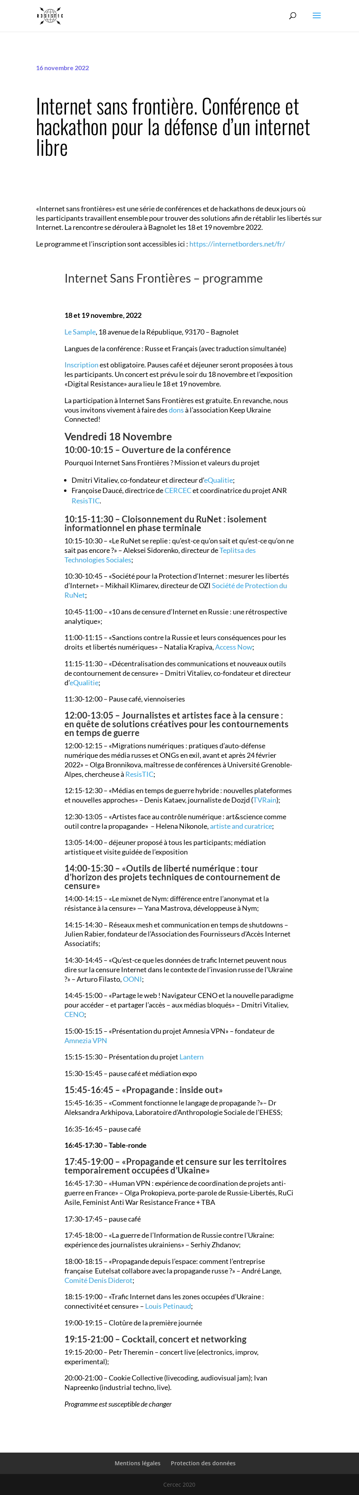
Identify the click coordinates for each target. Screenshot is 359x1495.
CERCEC (177, 490)
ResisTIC (86, 500)
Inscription (81, 364)
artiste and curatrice (241, 826)
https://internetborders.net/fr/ (237, 243)
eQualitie (218, 480)
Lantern (192, 1056)
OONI (132, 979)
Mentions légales (138, 1463)
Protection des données (203, 1463)
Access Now (233, 646)
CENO (74, 1014)
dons (176, 409)
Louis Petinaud (168, 1306)
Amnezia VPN (85, 1040)
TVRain (264, 799)
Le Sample (80, 331)
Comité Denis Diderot (98, 1280)
